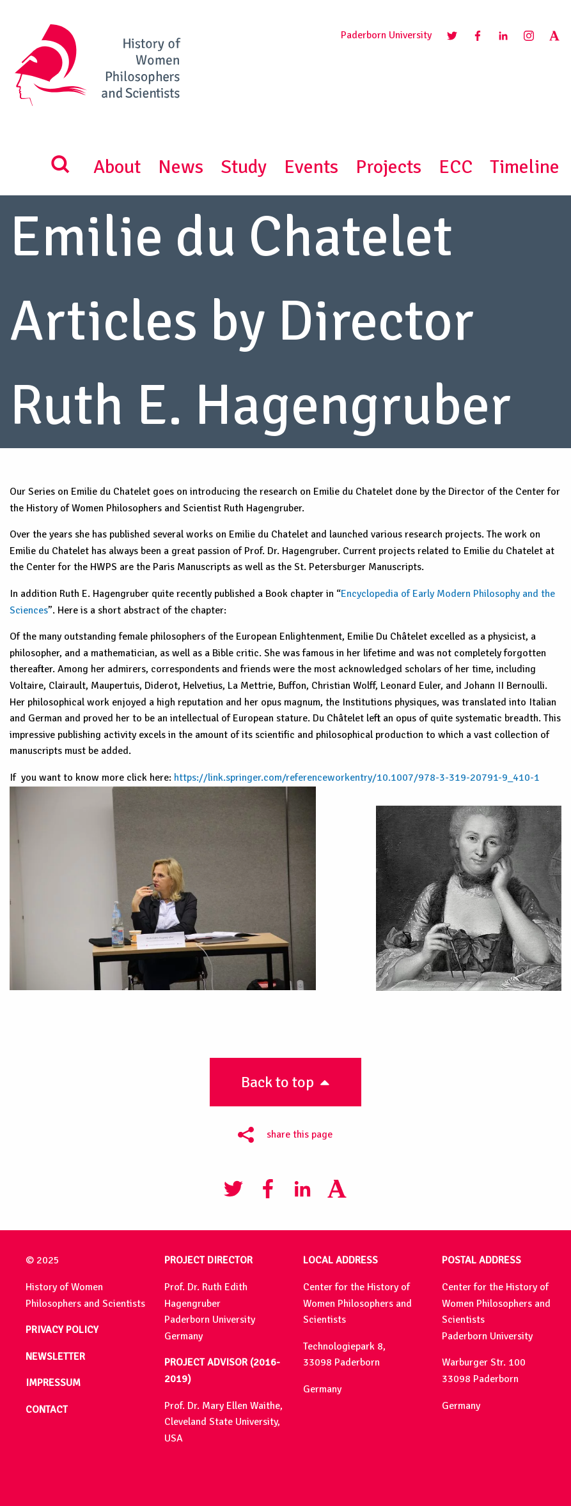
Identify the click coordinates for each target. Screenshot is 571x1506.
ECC (456, 167)
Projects (388, 167)
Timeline (524, 167)
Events (311, 167)
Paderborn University (386, 35)
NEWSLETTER (55, 1356)
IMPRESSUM (53, 1382)
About (117, 167)
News (180, 167)
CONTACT (47, 1409)
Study (244, 167)
